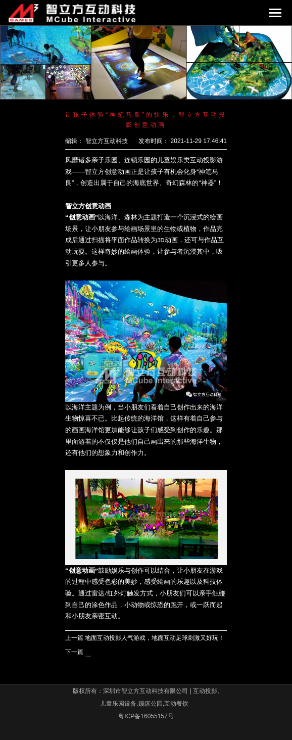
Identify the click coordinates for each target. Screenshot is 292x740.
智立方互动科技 (106, 141)
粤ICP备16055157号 (145, 716)
